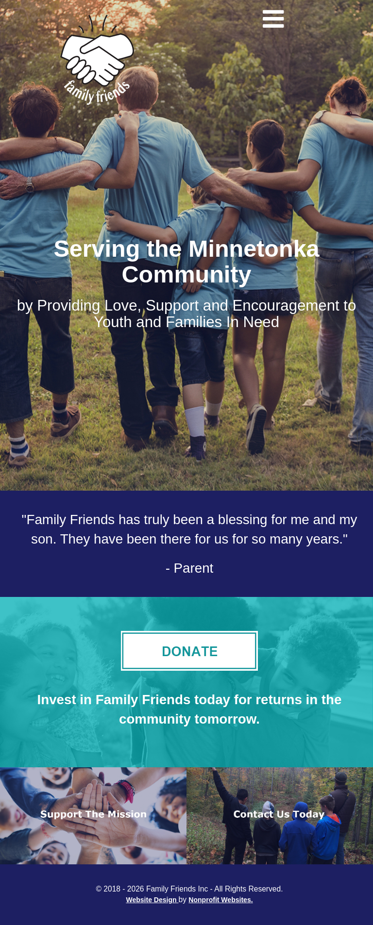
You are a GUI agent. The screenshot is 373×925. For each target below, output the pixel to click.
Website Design (152, 900)
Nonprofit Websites (219, 900)
